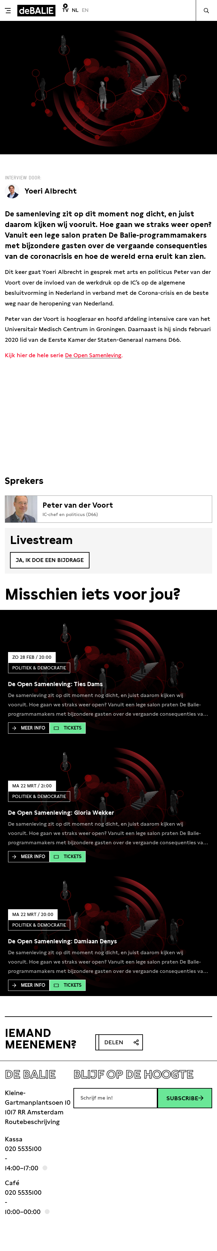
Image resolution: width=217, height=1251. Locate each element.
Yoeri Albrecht (52, 190)
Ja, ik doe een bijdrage (52, 560)
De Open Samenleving (95, 355)
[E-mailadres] (115, 1099)
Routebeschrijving (32, 1122)
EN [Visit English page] (85, 10)
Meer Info (28, 728)
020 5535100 (23, 1149)
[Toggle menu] (8, 10)
